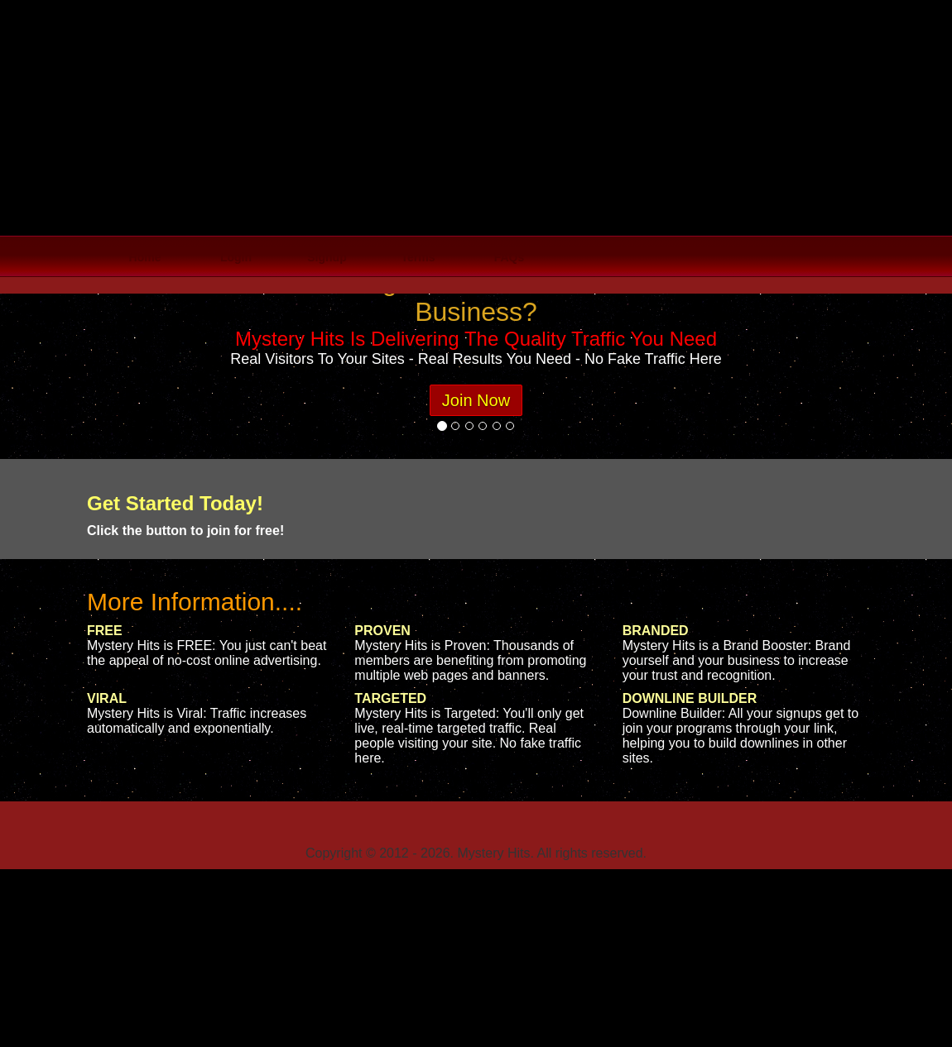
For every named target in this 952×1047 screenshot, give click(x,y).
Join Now (476, 400)
